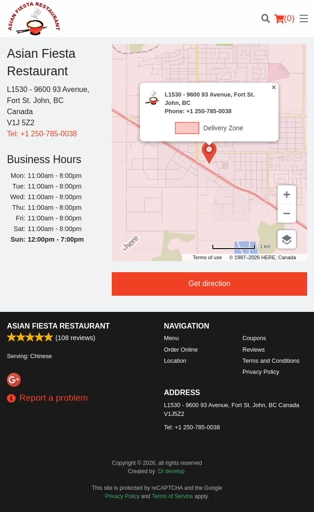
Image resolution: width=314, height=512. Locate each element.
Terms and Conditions (271, 360)
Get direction (209, 283)
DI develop (171, 471)
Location (175, 360)
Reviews (253, 349)
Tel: (42, 134)
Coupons (254, 338)
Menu (171, 338)
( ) (284, 18)
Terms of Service (172, 496)
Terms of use (207, 257)
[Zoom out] (287, 213)
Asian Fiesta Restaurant (58, 326)
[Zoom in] (287, 194)
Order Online (181, 349)
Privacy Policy (260, 371)
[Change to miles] (241, 246)
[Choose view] (287, 239)
